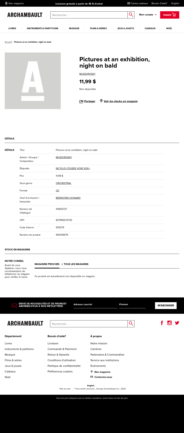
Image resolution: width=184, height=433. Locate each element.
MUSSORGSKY (87, 74)
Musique (74, 28)
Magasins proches (47, 264)
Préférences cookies (60, 371)
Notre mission (98, 343)
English (175, 3)
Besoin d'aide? (159, 3)
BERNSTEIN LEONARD (68, 198)
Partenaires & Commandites (107, 354)
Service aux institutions (104, 360)
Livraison (53, 343)
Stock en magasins (17, 249)
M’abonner (166, 305)
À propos (96, 336)
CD (57, 190)
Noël (169, 28)
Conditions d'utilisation (62, 360)
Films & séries (98, 28)
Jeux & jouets (125, 28)
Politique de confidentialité (64, 366)
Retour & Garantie (58, 354)
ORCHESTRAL (63, 183)
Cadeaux (150, 28)
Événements (98, 366)
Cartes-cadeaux (137, 3)
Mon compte (146, 15)
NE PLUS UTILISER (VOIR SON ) (73, 168)
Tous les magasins (76, 264)
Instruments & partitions (42, 28)
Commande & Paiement (62, 349)
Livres (12, 28)
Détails (9, 138)
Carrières (95, 349)
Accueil (8, 41)
